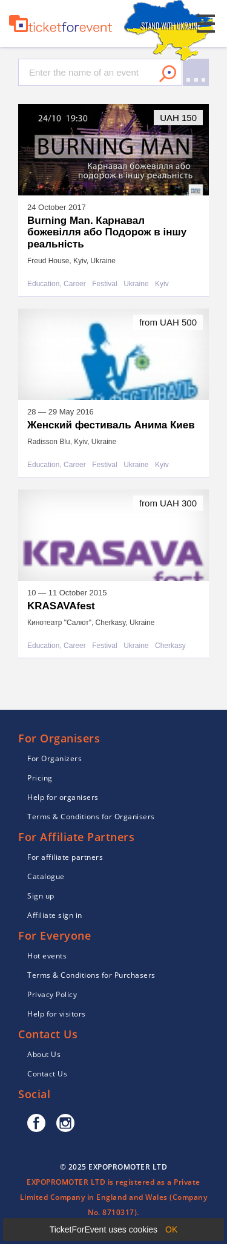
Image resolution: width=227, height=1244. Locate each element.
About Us (44, 1054)
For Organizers (54, 758)
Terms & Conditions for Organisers (91, 816)
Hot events (47, 956)
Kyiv (162, 284)
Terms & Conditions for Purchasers (91, 975)
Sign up (40, 896)
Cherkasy (170, 646)
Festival (104, 284)
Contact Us (47, 1074)
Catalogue (46, 876)
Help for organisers (63, 797)
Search (167, 73)
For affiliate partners (65, 857)
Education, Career (56, 284)
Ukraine (135, 284)
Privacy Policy (52, 994)
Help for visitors (56, 1014)
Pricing (40, 778)
